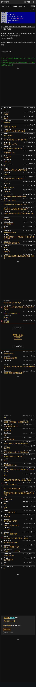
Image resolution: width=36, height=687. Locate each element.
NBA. (11, 618)
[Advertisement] (18, 87)
